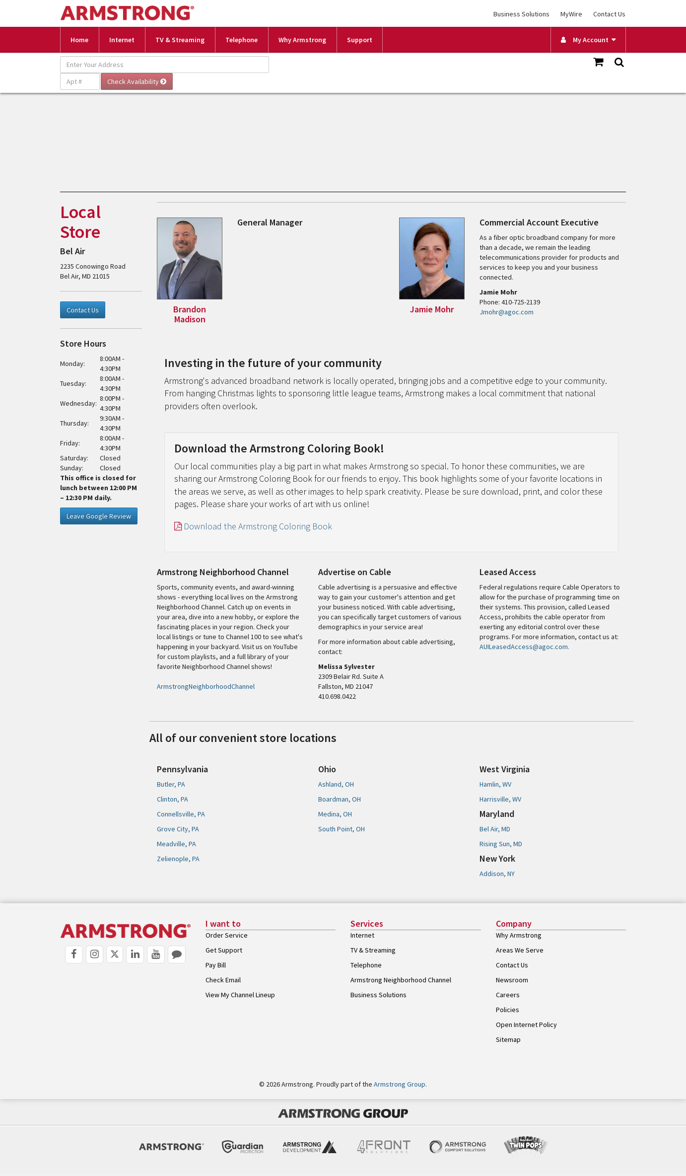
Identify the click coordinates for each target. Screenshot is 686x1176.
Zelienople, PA (178, 858)
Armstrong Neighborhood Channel (400, 979)
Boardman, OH (339, 799)
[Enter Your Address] (164, 64)
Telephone (241, 39)
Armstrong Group (399, 1084)
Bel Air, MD (495, 828)
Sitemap (508, 1039)
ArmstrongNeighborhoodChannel (206, 686)
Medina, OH (335, 813)
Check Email (223, 979)
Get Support (224, 950)
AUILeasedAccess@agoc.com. (524, 646)
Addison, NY (497, 873)
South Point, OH (341, 828)
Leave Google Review (99, 516)
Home (79, 39)
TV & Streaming (180, 39)
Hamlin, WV (495, 784)
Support (359, 39)
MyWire (571, 13)
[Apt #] (80, 81)
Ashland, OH (336, 784)
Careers (508, 994)
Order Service (227, 935)
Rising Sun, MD (501, 843)
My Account (585, 39)
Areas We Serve (520, 950)
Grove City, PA (178, 828)
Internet (122, 39)
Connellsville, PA (181, 813)
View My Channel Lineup (240, 994)
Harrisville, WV (500, 799)
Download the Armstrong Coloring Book (253, 526)
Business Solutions (521, 13)
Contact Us (609, 13)
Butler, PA (171, 784)
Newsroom (512, 979)
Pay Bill (216, 964)
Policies (507, 1009)
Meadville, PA (176, 843)
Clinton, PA (172, 799)
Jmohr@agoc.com (507, 311)
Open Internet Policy (526, 1024)
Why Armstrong (302, 39)
